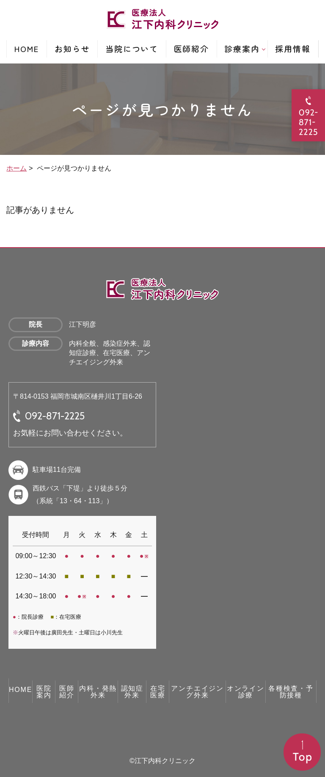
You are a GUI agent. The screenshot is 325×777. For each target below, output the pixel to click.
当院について (131, 48)
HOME (26, 48)
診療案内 (242, 48)
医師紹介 (191, 48)
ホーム (16, 168)
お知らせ (72, 48)
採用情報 (293, 48)
